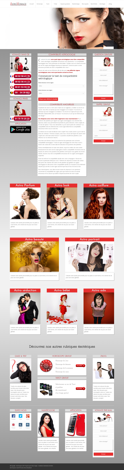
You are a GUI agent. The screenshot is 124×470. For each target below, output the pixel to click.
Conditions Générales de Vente (45, 465)
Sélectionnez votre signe (45, 82)
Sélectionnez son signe (45, 90)
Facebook (29, 467)
